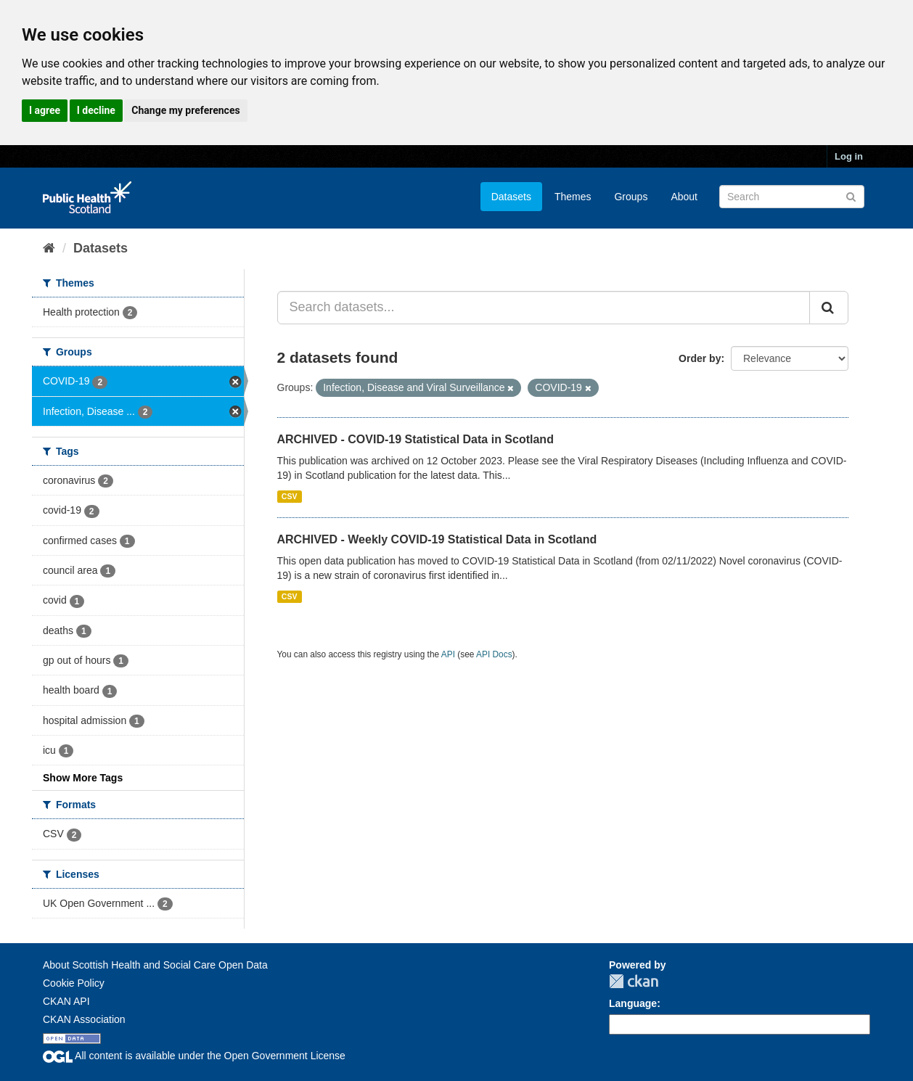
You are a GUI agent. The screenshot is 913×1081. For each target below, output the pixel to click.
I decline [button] (96, 110)
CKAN (633, 981)
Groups (630, 196)
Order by (700, 358)
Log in (849, 156)
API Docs (494, 654)
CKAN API (66, 1001)
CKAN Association (84, 1019)
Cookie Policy (74, 983)
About (684, 196)
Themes (572, 196)
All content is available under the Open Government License (194, 1055)
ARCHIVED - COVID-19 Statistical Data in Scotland (415, 439)
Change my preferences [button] (185, 110)
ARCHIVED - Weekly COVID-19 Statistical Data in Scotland (437, 539)
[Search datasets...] (544, 307)
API (448, 654)
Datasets (511, 196)
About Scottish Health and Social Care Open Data (155, 965)
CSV (290, 496)
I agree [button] (44, 110)
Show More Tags (83, 778)
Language (633, 1003)
